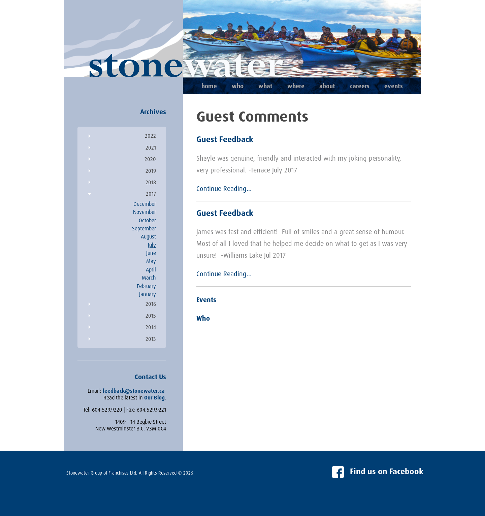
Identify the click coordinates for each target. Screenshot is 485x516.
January (147, 294)
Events (393, 86)
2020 (150, 159)
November (144, 211)
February (146, 286)
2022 (150, 135)
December (144, 203)
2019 (151, 170)
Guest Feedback (224, 139)
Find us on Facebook (377, 471)
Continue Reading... (224, 188)
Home (209, 86)
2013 (151, 338)
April (151, 269)
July (152, 244)
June (151, 253)
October (147, 220)
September (144, 228)
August (148, 236)
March (149, 277)
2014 (151, 327)
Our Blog (154, 397)
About (327, 86)
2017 (151, 193)
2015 (151, 315)
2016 (151, 303)
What (265, 86)
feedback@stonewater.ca (133, 390)
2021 (151, 147)
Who (238, 86)
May (151, 261)
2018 (151, 182)
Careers (359, 86)
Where (295, 86)
